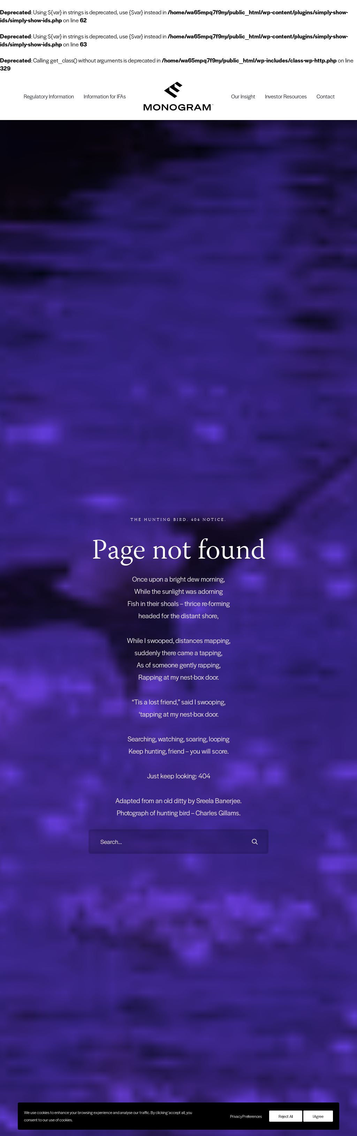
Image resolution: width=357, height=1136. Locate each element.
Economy (136, 793)
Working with (85, 779)
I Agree (318, 1116)
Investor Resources (286, 96)
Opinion (134, 818)
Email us (336, 793)
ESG (131, 810)
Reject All (286, 1116)
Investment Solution (25, 782)
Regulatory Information (49, 96)
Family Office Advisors (90, 801)
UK (130, 835)
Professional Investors (90, 793)
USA (131, 852)
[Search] (178, 456)
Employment (139, 801)
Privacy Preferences (246, 1116)
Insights (137, 779)
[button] (254, 455)
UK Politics (137, 843)
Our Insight (243, 96)
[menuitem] (49, 96)
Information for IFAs (105, 96)
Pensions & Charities (89, 826)
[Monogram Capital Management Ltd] (178, 96)
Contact (326, 96)
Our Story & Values (203, 793)
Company (197, 779)
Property (135, 826)
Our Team (194, 818)
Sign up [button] (178, 690)
